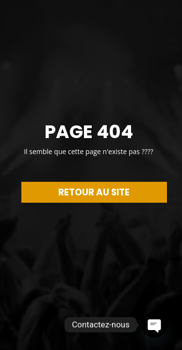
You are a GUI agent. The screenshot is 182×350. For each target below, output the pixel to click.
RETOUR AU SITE (94, 192)
